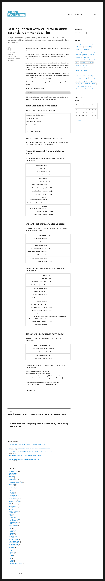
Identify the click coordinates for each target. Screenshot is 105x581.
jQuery (11, 553)
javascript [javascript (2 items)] (83, 62)
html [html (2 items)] (93, 59)
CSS (11, 516)
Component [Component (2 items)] (79, 49)
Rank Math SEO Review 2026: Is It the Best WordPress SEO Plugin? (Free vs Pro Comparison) (31, 451)
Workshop (11, 547)
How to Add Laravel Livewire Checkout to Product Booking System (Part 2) (27, 444)
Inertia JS (12, 552)
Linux (11, 555)
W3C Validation (12, 538)
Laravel (12, 493)
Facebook (12, 512)
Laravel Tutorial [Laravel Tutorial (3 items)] (80, 73)
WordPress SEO (14, 508)
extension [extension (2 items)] (93, 54)
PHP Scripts (13, 520)
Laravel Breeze (13, 495)
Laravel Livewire (13, 500)
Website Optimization (14, 542)
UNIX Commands (12, 56)
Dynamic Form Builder (14, 481)
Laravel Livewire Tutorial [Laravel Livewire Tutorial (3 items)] (82, 70)
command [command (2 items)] (88, 46)
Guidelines (11, 486)
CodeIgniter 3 (13, 487)
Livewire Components (14, 501)
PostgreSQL (13, 530)
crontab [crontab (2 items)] (92, 52)
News (10, 503)
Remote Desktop (14, 522)
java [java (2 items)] (77, 62)
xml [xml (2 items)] (84, 88)
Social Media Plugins (14, 511)
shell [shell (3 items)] (77, 83)
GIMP (11, 549)
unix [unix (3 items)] (77, 86)
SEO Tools (11, 509)
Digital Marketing (13, 479)
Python (12, 531)
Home (70, 14)
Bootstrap (11, 476)
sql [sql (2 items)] (82, 83)
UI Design (12, 523)
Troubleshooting (13, 525)
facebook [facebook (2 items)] (79, 57)
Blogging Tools (12, 474)
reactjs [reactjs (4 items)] (84, 81)
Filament (12, 489)
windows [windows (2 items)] (78, 88)
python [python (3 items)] (78, 81)
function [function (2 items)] (87, 59)
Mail (11, 557)
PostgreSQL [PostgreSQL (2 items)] (92, 78)
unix (13, 60)
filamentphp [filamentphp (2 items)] (79, 59)
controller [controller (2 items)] (79, 52)
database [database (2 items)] (79, 54)
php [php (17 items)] (85, 78)
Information (12, 497)
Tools (10, 514)
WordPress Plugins (13, 546)
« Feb (79, 120)
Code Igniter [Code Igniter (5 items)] (79, 46)
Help (11, 550)
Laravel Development (14, 498)
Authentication (12, 473)
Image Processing (14, 519)
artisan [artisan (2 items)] (91, 44)
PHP (89, 14)
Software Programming (16, 563)
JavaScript (12, 492)
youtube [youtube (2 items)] (90, 88)
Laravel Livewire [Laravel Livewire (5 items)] (80, 67)
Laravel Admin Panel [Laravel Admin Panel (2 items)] (81, 65)
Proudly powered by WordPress (16, 574)
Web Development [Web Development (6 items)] (85, 86)
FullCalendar (12, 484)
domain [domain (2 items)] (85, 54)
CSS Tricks (11, 478)
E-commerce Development (15, 482)
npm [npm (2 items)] (90, 75)
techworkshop (11, 52)
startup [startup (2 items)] (87, 83)
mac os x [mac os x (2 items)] (78, 75)
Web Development (13, 539)
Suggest (76, 14)
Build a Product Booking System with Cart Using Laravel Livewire (25, 455)
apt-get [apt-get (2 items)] (84, 44)
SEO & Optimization (13, 506)
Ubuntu (95, 14)
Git (10, 490)
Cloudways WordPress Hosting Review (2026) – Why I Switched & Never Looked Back (29, 448)
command (17, 58)
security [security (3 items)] (90, 81)
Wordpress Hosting (13, 544)
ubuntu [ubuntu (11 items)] (93, 83)
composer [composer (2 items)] (87, 49)
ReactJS (12, 561)
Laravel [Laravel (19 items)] (90, 62)
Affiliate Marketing (13, 471)
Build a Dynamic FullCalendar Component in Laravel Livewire (24, 459)
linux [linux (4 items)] (87, 73)
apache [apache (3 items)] (78, 44)
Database (12, 517)
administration (11, 58)
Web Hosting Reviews (14, 541)
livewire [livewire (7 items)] (93, 73)
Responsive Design (13, 504)
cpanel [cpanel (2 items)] (85, 52)
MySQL (83, 14)
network (10, 60)
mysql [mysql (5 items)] (85, 75)
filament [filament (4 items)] (86, 57)
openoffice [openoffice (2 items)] (79, 78)
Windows (12, 535)
